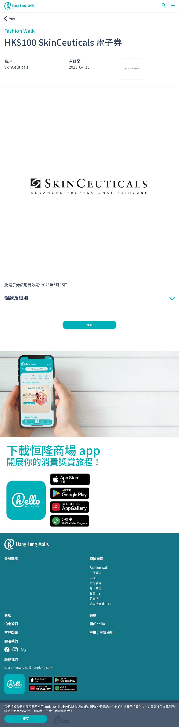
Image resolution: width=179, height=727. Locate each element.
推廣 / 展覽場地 (101, 632)
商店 (7, 615)
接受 (25, 719)
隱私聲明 (31, 706)
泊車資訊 (11, 623)
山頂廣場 (96, 572)
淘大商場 (96, 588)
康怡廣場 (96, 583)
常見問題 (11, 632)
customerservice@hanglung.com (28, 667)
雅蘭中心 (96, 593)
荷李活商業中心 (100, 604)
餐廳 (93, 615)
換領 (89, 325)
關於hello (97, 623)
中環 (93, 578)
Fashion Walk (99, 567)
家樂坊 (94, 598)
